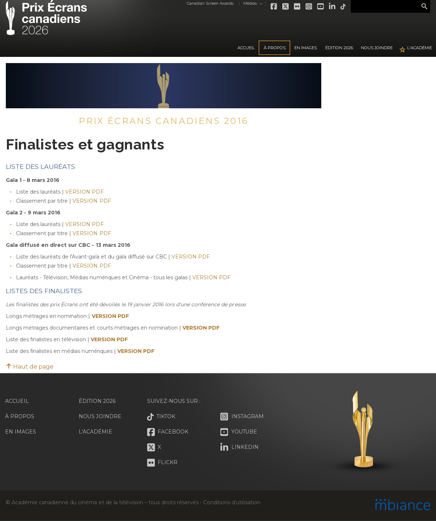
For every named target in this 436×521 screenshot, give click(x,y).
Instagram (308, 6)
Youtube (320, 6)
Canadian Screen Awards (209, 3)
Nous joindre (377, 47)
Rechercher (424, 6)
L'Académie (419, 47)
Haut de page (30, 366)
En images (305, 47)
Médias (249, 3)
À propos (275, 47)
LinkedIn (331, 6)
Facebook (273, 6)
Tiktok (343, 6)
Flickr (297, 6)
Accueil (246, 47)
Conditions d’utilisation (231, 502)
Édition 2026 (97, 401)
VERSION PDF (84, 191)
